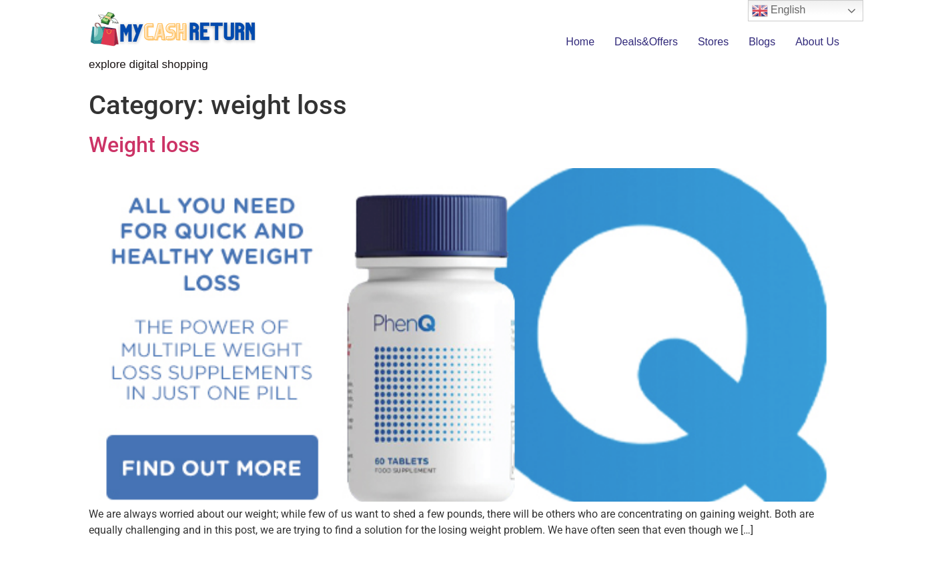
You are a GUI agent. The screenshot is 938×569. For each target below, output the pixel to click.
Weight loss (144, 144)
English (779, 11)
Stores (713, 41)
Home (580, 41)
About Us (817, 41)
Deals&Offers (646, 41)
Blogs (762, 41)
